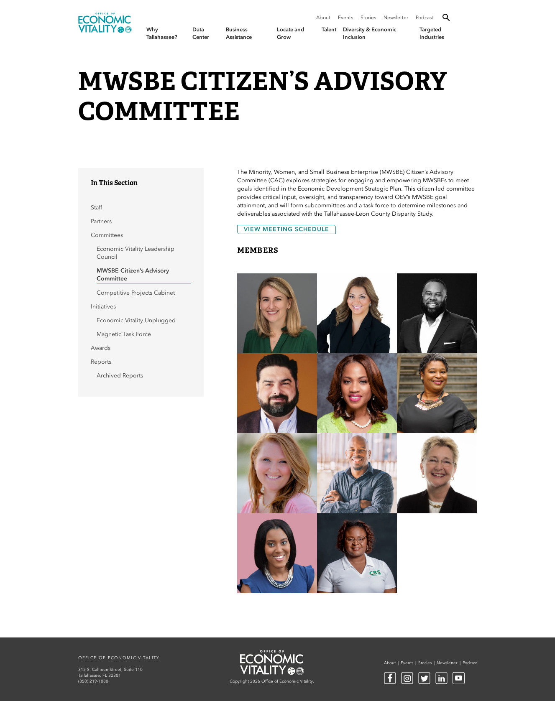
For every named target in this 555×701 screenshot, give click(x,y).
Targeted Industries (431, 33)
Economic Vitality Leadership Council (135, 252)
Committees (107, 235)
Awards (100, 348)
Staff (96, 207)
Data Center (200, 33)
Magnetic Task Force (124, 334)
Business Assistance (239, 33)
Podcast (424, 17)
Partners (101, 221)
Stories (368, 17)
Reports (101, 361)
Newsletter (396, 17)
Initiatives (103, 306)
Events (345, 17)
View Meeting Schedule (286, 229)
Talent (329, 29)
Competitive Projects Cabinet (136, 292)
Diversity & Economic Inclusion (369, 33)
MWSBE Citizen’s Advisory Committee (133, 274)
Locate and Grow (290, 33)
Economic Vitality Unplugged (136, 320)
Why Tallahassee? (161, 33)
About (323, 17)
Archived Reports (120, 375)
